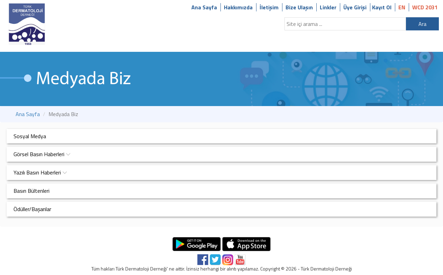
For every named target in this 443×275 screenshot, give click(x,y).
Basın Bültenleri (31, 191)
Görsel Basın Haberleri (42, 154)
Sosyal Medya (29, 136)
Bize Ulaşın (299, 7)
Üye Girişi (355, 7)
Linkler (328, 7)
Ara (422, 24)
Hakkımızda (238, 7)
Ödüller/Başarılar (32, 209)
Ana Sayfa (204, 7)
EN (401, 7)
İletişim (269, 7)
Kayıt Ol (381, 7)
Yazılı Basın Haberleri (40, 172)
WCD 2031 (425, 7)
